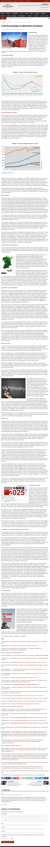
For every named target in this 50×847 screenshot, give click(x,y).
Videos (46, 16)
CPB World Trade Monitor (12, 648)
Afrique (8, 13)
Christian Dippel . (13, 758)
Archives (15, 1)
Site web (3, 830)
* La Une (20, 29)
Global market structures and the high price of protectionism (25, 703)
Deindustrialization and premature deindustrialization (23, 680)
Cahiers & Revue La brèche (6, 1)
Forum (8, 16)
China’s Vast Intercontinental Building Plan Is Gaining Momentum (25, 727)
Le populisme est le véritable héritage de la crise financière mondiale (20, 749)
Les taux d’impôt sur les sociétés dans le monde (15, 695)
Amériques (15, 13)
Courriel (3, 827)
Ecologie (37, 13)
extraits (32, 655)
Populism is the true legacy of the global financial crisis (23, 748)
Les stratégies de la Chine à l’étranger (20, 739)
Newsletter (21, 1)
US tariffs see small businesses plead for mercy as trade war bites (24, 713)
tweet (17, 732)
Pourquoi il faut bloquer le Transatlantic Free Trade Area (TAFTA (23, 722)
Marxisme (14, 16)
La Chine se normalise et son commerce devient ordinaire (34, 673)
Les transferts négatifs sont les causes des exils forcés (23, 662)
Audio (26, 13)
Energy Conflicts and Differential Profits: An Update (31, 664)
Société (36, 16)
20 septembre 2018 (7, 29)
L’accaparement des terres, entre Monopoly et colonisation (23, 657)
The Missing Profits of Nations (31, 698)
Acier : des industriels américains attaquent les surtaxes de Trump (22, 717)
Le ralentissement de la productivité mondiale (20, 641)
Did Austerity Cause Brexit (17, 753)
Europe (2, 16)
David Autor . (33, 758)
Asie (21, 13)
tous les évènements (44, 10)
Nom (2, 823)
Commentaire (4, 813)
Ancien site (28, 1)
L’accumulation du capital (16, 652)
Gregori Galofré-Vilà (22, 756)
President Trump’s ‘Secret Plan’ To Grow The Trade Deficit (21, 700)
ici (25, 635)
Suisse (42, 16)
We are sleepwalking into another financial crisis (22, 774)
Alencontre (14, 29)
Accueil (2, 13)
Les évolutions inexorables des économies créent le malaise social (25, 770)
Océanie (29, 16)
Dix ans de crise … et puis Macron (17, 645)
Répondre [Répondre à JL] (4, 804)
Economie (43, 13)
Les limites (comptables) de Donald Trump (20, 720)
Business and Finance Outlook (12, 745)
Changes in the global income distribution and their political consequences (29, 686)
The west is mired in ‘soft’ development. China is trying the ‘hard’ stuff (27, 731)
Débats (31, 13)
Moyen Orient (21, 16)
